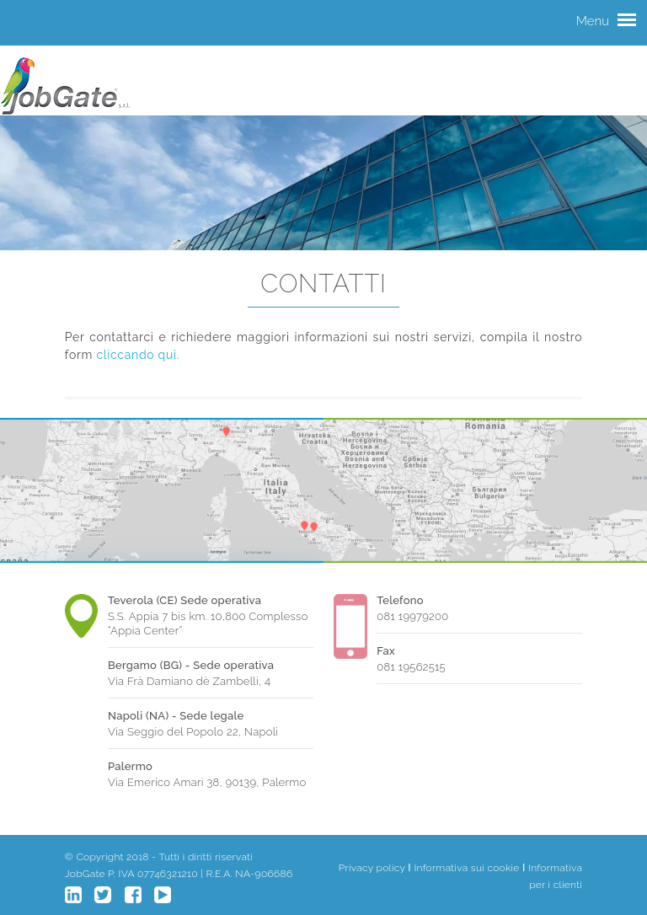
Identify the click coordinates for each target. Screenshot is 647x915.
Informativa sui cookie (466, 868)
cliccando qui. (137, 354)
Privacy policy (372, 868)
